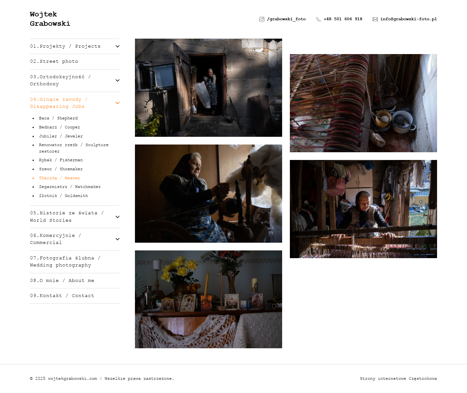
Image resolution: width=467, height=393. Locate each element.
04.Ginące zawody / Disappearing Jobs (74, 103)
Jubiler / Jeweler (61, 136)
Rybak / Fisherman (61, 160)
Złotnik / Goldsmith (63, 195)
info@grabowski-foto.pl (405, 19)
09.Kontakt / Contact (62, 296)
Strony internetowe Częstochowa (398, 378)
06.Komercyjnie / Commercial (74, 239)
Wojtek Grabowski (50, 19)
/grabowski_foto (282, 19)
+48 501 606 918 (339, 19)
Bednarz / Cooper (59, 127)
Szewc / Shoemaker (61, 169)
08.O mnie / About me (62, 281)
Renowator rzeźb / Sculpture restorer (74, 148)
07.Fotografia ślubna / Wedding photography (65, 261)
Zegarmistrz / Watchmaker (70, 186)
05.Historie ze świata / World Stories (74, 216)
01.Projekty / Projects (74, 46)
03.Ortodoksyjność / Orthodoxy (74, 80)
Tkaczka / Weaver (59, 178)
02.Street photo (54, 61)
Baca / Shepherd (58, 118)
